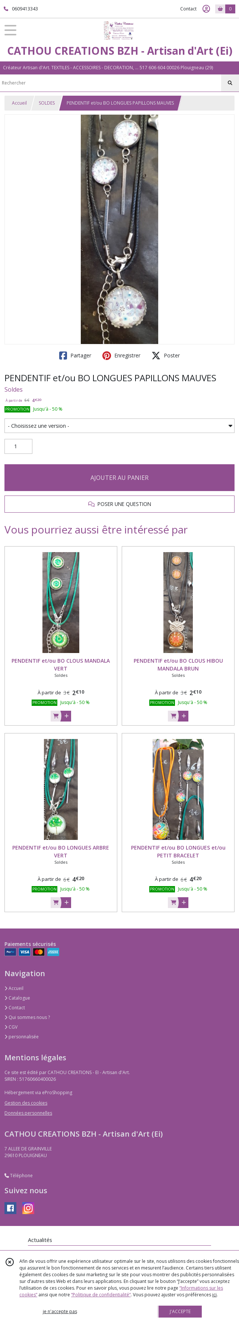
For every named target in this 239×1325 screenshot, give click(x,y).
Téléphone (18, 1175)
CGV (10, 1027)
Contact (188, 9)
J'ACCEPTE (180, 1311)
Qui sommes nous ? (27, 1017)
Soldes (13, 389)
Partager (75, 355)
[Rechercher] (230, 83)
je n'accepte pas (60, 1311)
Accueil (19, 103)
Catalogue (17, 998)
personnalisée (21, 1036)
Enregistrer (121, 355)
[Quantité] (18, 446)
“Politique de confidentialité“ (101, 1294)
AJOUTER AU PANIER (119, 478)
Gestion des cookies (25, 1103)
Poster (166, 355)
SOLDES (47, 103)
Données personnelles (28, 1113)
